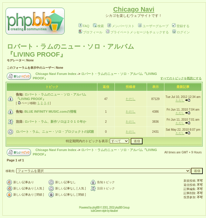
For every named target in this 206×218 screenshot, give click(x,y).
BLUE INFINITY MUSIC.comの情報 (50, 111)
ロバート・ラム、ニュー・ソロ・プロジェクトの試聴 (55, 131)
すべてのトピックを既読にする (181, 78)
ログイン (181, 32)
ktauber (114, 210)
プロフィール (90, 32)
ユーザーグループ (153, 26)
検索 (98, 26)
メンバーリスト (121, 26)
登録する (180, 26)
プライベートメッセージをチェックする (137, 32)
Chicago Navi (133, 9)
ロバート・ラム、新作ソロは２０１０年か (55, 121)
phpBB (95, 207)
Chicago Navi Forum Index (55, 74)
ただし (130, 99)
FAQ (84, 26)
